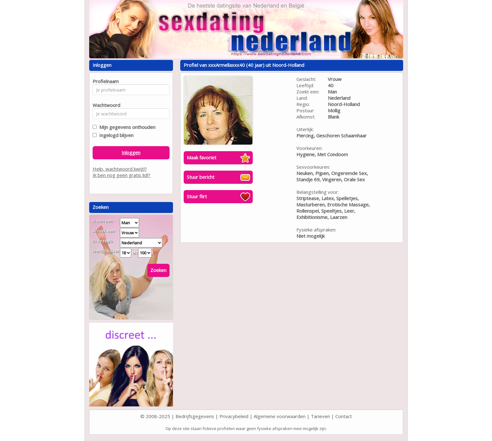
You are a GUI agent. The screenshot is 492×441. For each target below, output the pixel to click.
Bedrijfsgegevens (195, 416)
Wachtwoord (105, 105)
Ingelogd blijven (115, 135)
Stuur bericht (200, 177)
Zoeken (158, 270)
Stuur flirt (197, 196)
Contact (343, 416)
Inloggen (131, 152)
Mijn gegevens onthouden (126, 127)
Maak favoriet (201, 157)
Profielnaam (105, 81)
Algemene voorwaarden (279, 416)
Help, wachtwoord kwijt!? (120, 169)
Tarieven (320, 416)
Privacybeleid (233, 416)
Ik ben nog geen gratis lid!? (121, 175)
